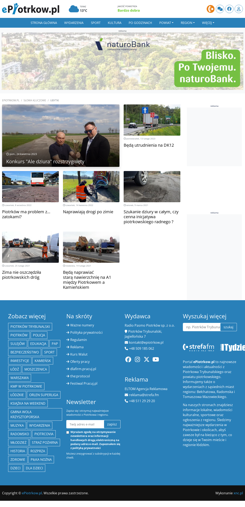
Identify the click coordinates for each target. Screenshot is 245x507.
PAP (55, 343)
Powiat (165, 23)
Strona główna (44, 23)
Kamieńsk (43, 360)
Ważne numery (82, 325)
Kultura (114, 23)
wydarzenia (39, 425)
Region (186, 23)
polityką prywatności (86, 448)
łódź (14, 369)
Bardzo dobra (129, 10)
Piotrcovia (43, 434)
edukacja (38, 343)
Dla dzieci (34, 468)
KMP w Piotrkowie (26, 386)
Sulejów (17, 343)
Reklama (77, 347)
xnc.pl (238, 493)
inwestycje (19, 360)
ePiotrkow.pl (10, 100)
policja (39, 335)
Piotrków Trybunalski (30, 326)
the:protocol (80, 376)
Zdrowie (17, 459)
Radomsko (19, 434)
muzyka (17, 425)
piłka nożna (41, 459)
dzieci (15, 468)
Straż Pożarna (45, 442)
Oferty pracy (80, 361)
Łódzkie (17, 395)
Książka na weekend (27, 403)
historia (17, 451)
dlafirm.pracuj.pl (83, 369)
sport (49, 352)
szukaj (228, 327)
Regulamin (78, 339)
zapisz (112, 424)
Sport (96, 23)
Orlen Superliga (43, 395)
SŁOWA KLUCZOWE (35, 100)
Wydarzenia (73, 23)
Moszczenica (35, 369)
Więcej (207, 23)
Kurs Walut (79, 354)
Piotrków (19, 335)
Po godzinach (140, 23)
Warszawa (19, 378)
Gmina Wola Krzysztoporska (24, 414)
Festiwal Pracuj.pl (83, 383)
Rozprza (37, 451)
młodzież (18, 442)
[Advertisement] (215, 280)
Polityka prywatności (86, 332)
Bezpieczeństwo (24, 352)
